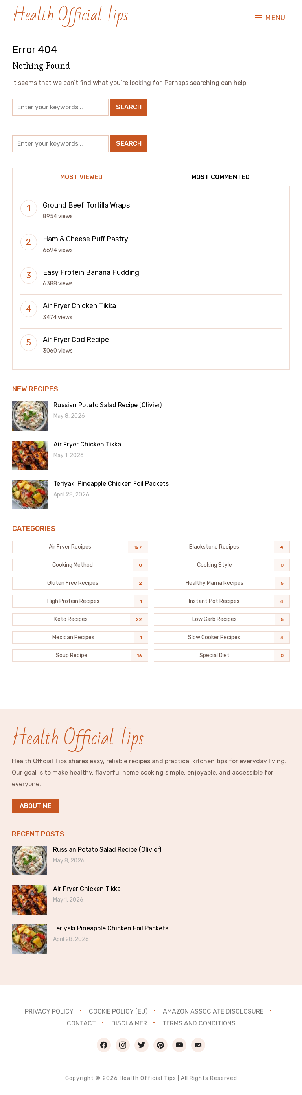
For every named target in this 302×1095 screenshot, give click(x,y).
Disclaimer (129, 1023)
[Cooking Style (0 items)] (222, 565)
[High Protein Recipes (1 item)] (80, 601)
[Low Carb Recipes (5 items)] (222, 619)
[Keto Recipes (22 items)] (80, 619)
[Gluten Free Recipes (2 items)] (80, 583)
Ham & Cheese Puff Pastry (85, 239)
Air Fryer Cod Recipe (76, 339)
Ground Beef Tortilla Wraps (86, 205)
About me (36, 806)
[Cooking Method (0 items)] (80, 565)
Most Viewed (81, 177)
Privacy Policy (49, 1011)
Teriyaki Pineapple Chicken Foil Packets (111, 483)
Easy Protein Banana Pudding (91, 272)
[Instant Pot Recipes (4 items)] (222, 601)
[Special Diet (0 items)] (222, 655)
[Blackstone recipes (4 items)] (222, 547)
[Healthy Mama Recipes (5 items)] (222, 583)
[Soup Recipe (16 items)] (80, 655)
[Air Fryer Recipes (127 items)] (80, 547)
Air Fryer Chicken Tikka (79, 305)
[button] (270, 15)
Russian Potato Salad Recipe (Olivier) (107, 405)
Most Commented (221, 177)
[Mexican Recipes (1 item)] (80, 637)
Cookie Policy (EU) (118, 1011)
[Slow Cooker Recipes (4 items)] (222, 637)
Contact (81, 1023)
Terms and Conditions (199, 1023)
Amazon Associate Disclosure (213, 1011)
